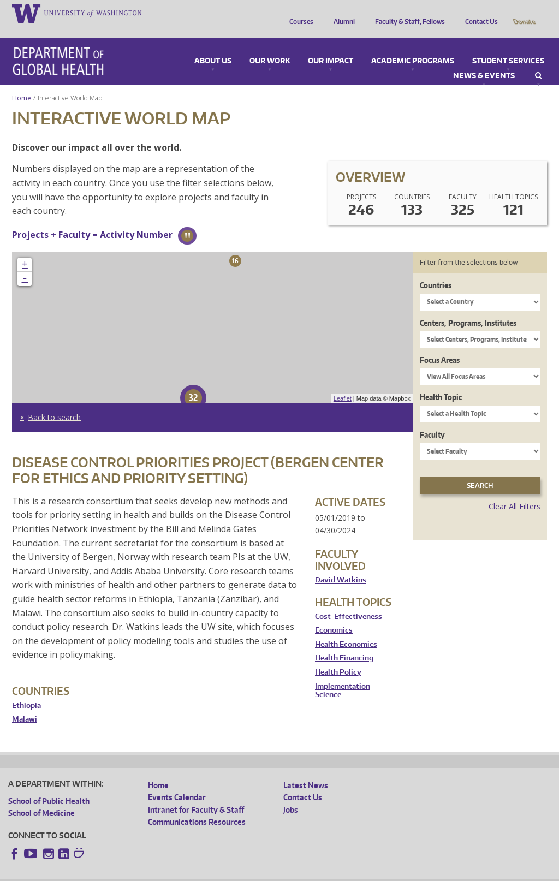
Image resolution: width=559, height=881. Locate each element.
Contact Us (478, 12)
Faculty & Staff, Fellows (407, 12)
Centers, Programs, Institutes (468, 307)
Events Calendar (177, 782)
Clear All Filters (514, 491)
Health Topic (441, 381)
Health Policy (338, 657)
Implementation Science (342, 675)
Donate (523, 12)
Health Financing (344, 643)
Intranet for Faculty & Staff (196, 794)
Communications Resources (197, 806)
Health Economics (346, 629)
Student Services (508, 46)
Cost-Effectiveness (348, 601)
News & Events (484, 60)
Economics (334, 615)
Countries (435, 270)
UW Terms (197, 872)
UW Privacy (152, 872)
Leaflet (343, 383)
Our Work (269, 46)
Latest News (305, 770)
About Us (212, 46)
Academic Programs (412, 46)
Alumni (341, 12)
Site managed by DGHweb (262, 872)
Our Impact (330, 46)
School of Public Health (49, 785)
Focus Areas (440, 344)
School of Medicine (41, 797)
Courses (299, 12)
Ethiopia (26, 690)
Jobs (290, 794)
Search (538, 60)
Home (21, 82)
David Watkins (340, 565)
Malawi (24, 704)
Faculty (432, 419)
